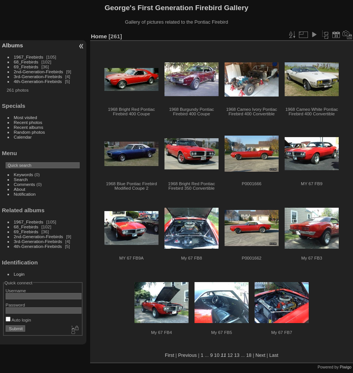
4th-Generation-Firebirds (38, 81)
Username (16, 290)
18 (248, 355)
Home (99, 36)
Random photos (29, 132)
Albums (12, 45)
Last (273, 355)
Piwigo (345, 367)
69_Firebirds (26, 66)
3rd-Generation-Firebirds (38, 76)
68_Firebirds (26, 61)
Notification (25, 194)
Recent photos (28, 122)
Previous (187, 355)
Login (19, 274)
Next (260, 355)
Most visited (25, 117)
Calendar (23, 136)
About (20, 189)
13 (236, 355)
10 (216, 355)
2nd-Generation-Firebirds (38, 71)
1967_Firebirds (28, 56)
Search (21, 179)
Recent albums (28, 127)
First (169, 355)
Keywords (23, 174)
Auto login (18, 319)
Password (15, 304)
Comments (24, 184)
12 (230, 355)
